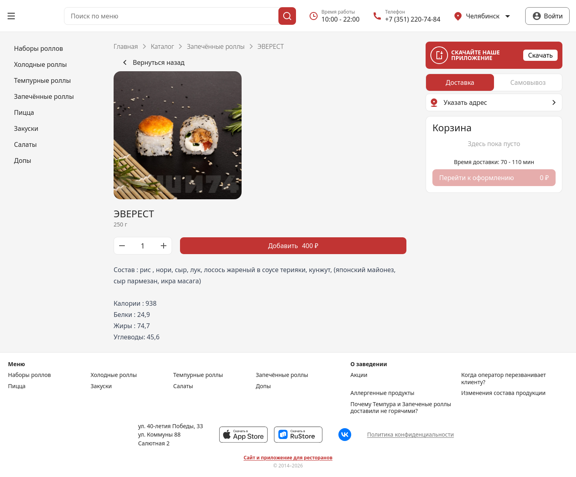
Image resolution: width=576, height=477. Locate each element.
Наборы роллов (29, 375)
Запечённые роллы (215, 46)
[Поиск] (287, 16)
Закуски (101, 386)
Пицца (17, 386)
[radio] (460, 82)
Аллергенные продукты (382, 393)
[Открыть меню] (11, 16)
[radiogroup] (494, 82)
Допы (263, 386)
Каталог (162, 46)
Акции (358, 375)
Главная (126, 46)
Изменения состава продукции (503, 393)
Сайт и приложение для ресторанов (288, 458)
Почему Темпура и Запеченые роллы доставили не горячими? (400, 408)
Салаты (183, 386)
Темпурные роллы (198, 375)
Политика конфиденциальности (410, 434)
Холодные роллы (114, 375)
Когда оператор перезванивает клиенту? (503, 378)
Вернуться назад (152, 62)
